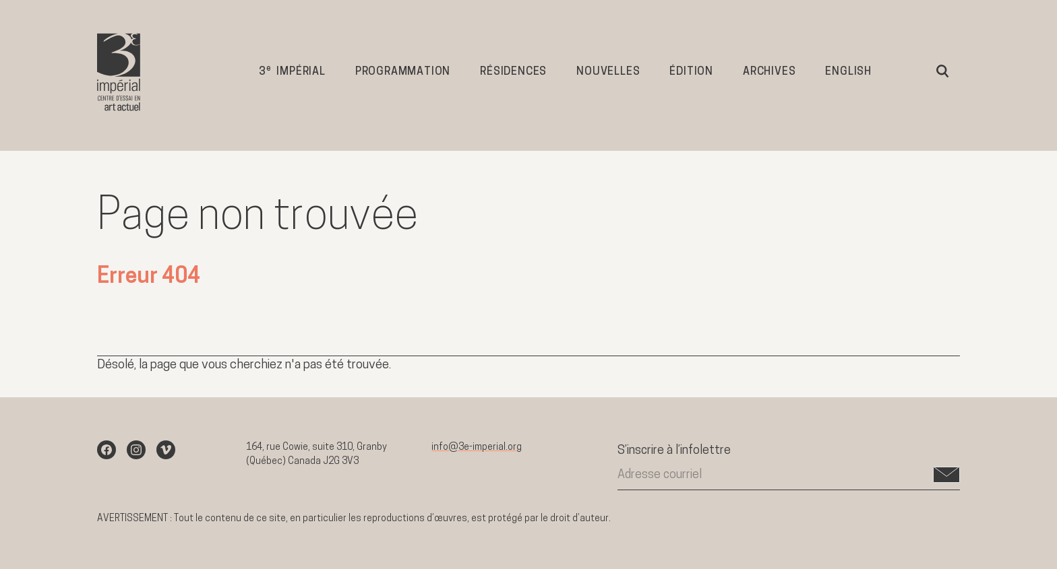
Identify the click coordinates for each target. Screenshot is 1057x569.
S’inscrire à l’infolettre (674, 450)
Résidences (513, 72)
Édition (691, 72)
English (848, 72)
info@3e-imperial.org (476, 447)
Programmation (402, 72)
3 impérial (292, 71)
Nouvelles (608, 72)
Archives (769, 72)
